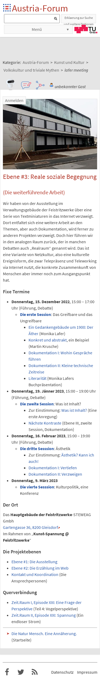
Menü (37, 29)
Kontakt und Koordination (34, 574)
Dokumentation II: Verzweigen (55, 474)
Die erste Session (35, 314)
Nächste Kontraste (45, 423)
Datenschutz (62, 672)
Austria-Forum (40, 8)
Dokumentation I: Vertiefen (53, 467)
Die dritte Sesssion (37, 448)
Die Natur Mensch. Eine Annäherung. (44, 633)
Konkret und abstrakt (48, 340)
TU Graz (85, 29)
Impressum (87, 672)
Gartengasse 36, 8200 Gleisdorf (30, 527)
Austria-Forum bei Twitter (21, 672)
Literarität (37, 378)
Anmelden (14, 100)
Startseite (7, 8)
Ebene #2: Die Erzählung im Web (40, 568)
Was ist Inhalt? (74, 410)
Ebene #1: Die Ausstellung (34, 561)
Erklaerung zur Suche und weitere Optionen (79, 19)
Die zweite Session (37, 403)
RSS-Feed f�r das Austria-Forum (34, 672)
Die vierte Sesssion (37, 486)
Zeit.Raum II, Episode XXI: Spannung (43, 615)
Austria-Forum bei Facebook (7, 672)
